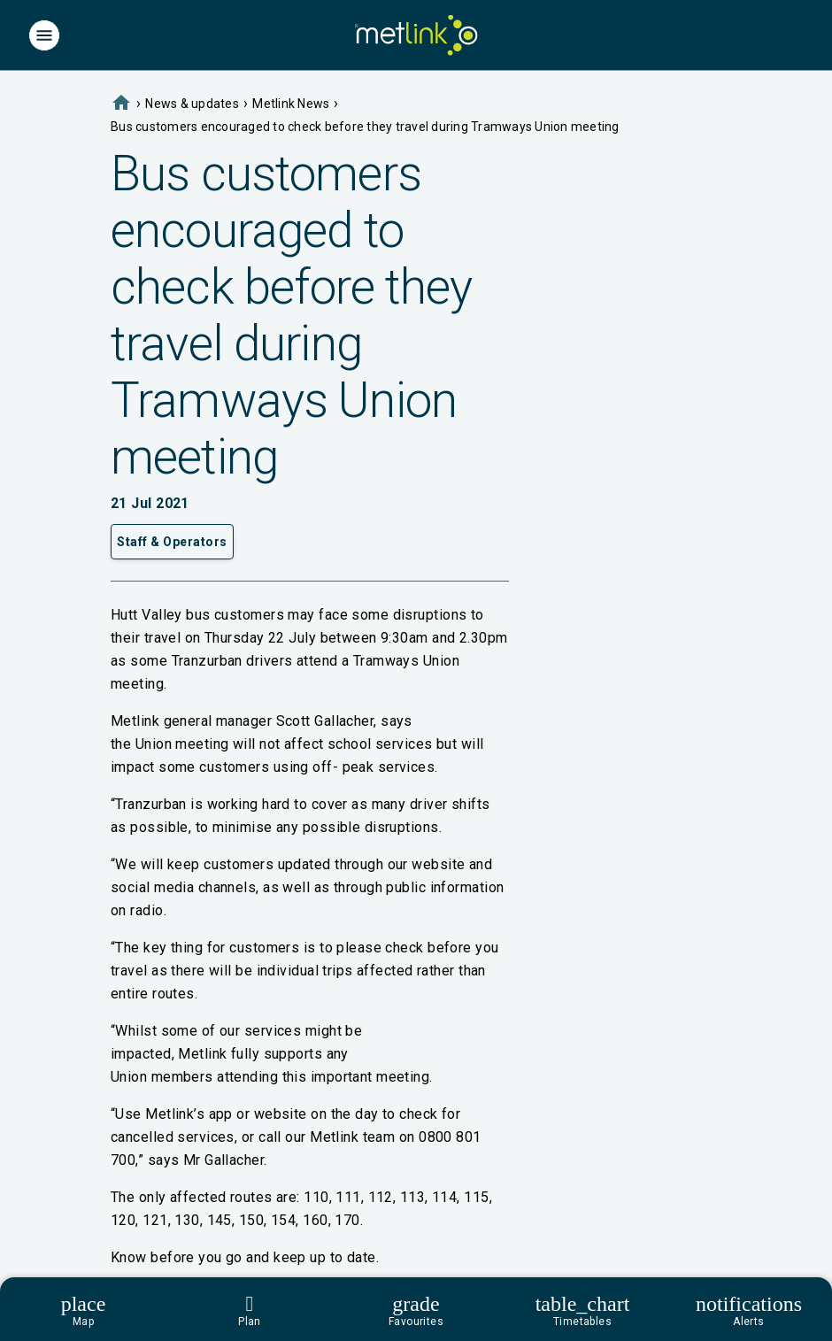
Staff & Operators (172, 542)
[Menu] (44, 35)
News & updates (192, 103)
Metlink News (290, 103)
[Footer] (416, 1309)
